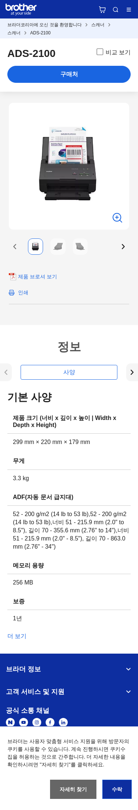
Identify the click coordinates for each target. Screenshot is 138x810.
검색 (115, 9)
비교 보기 (113, 51)
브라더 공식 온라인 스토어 (102, 9)
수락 (117, 789)
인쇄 (23, 292)
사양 (69, 372)
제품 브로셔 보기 (37, 276)
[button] (15, 246)
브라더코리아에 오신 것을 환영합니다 (44, 24)
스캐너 (98, 24)
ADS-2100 (40, 32)
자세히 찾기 (73, 789)
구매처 (69, 74)
